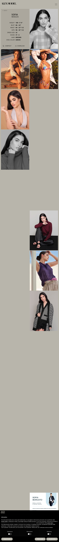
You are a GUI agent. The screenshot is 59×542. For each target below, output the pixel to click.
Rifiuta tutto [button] (40, 539)
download (20, 46)
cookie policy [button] (50, 523)
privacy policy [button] (4, 521)
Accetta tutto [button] (52, 539)
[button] (56, 4)
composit (7, 46)
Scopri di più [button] (7, 539)
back (5, 10)
